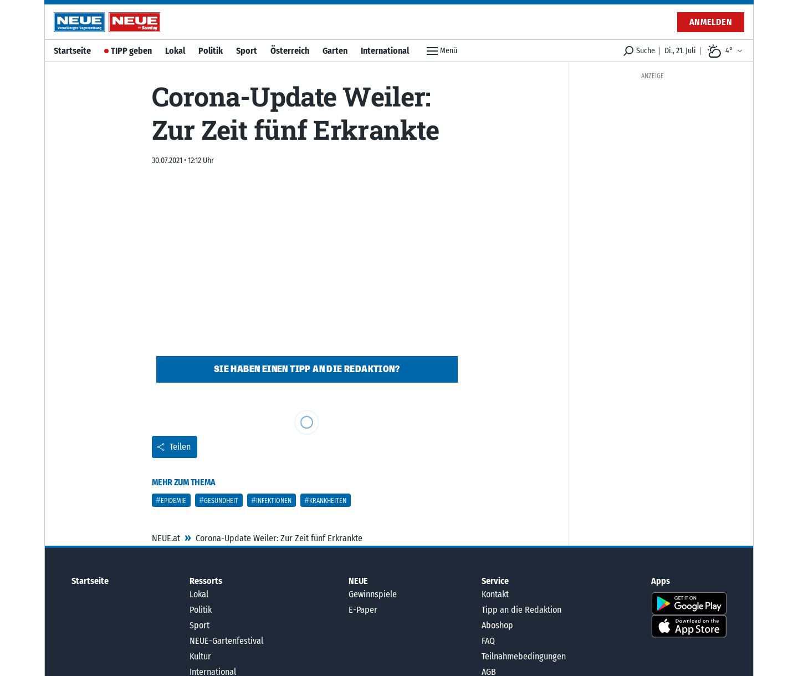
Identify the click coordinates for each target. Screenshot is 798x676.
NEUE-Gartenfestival (226, 641)
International (385, 50)
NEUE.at (166, 538)
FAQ (488, 641)
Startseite (72, 50)
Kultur (200, 656)
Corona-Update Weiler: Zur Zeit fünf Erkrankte (279, 538)
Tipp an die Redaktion (521, 609)
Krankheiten (327, 501)
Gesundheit (221, 501)
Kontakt (495, 594)
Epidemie (173, 501)
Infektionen (273, 501)
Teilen (173, 446)
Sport (246, 50)
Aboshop (497, 625)
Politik (210, 50)
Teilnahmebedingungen (524, 656)
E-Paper (363, 609)
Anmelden (710, 22)
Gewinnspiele (373, 594)
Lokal (175, 50)
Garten (335, 50)
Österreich (289, 50)
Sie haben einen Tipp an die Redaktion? (307, 369)
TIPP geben (131, 50)
